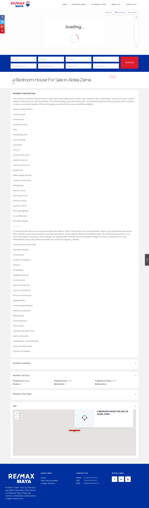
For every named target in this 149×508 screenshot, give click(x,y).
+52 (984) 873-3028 (90, 478)
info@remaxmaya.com (91, 483)
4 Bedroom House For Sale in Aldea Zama (92, 412)
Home (65, 4)
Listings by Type (98, 4)
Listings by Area (78, 4)
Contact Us (131, 4)
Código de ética (48, 483)
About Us (116, 4)
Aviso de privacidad (49, 480)
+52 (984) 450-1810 (90, 480)
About (43, 478)
